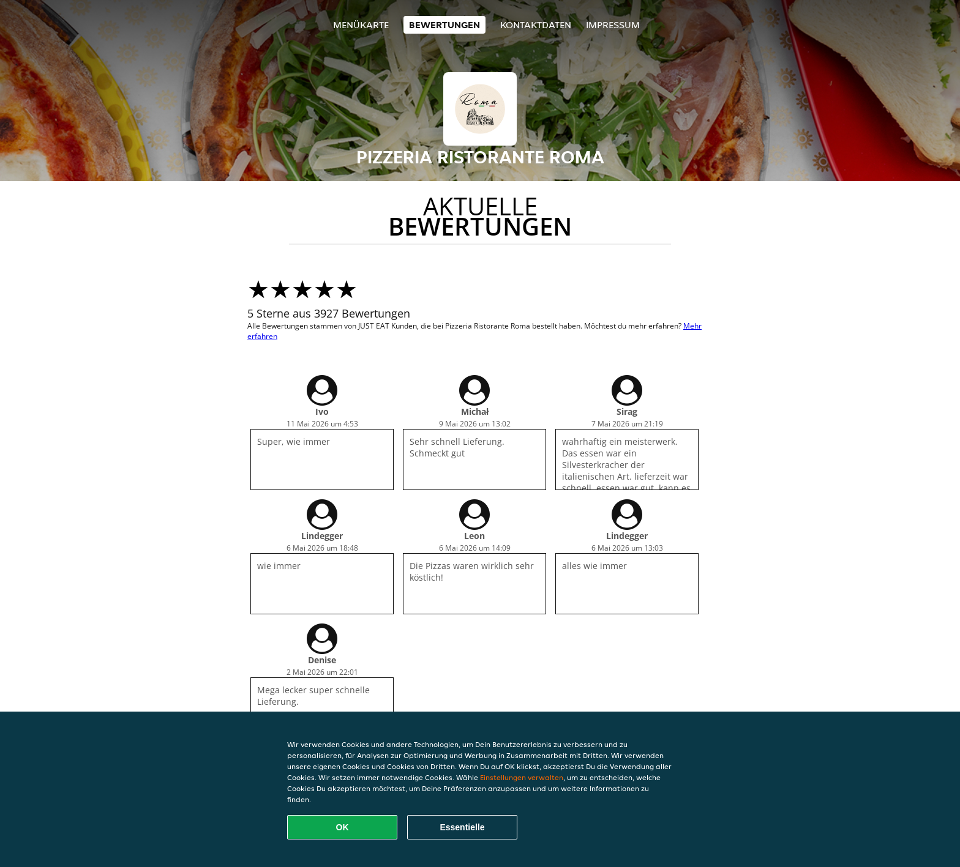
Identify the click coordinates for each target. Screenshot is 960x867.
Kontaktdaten (535, 24)
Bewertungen (444, 24)
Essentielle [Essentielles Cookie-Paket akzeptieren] (462, 827)
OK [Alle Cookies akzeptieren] (342, 827)
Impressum (613, 24)
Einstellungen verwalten (521, 777)
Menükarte (361, 24)
